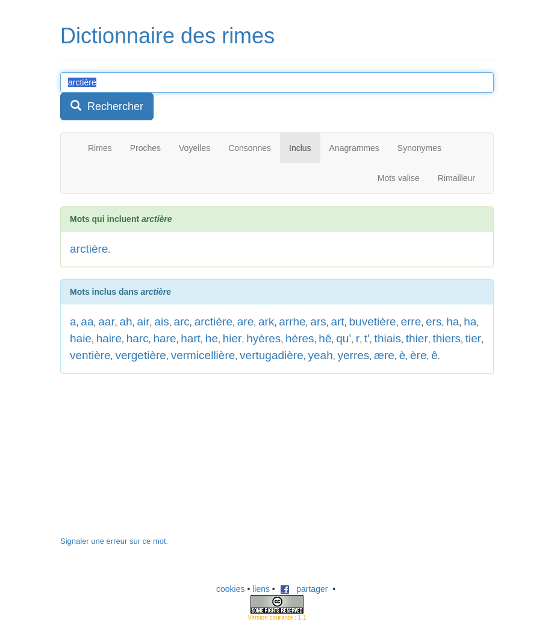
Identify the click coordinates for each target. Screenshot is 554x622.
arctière (89, 248)
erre (410, 321)
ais (161, 321)
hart (191, 338)
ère (418, 355)
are (245, 321)
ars (318, 321)
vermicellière (203, 355)
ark (266, 321)
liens (261, 589)
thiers (447, 338)
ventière (90, 355)
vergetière (140, 355)
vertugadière (271, 355)
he (211, 338)
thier (417, 338)
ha (452, 321)
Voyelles (194, 148)
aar (106, 321)
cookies (230, 589)
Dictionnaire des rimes (167, 35)
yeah (320, 355)
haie (81, 338)
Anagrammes (354, 148)
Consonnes (249, 148)
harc (137, 338)
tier (473, 338)
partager (304, 589)
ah (126, 321)
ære (384, 355)
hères (299, 338)
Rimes (100, 148)
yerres (353, 355)
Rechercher (106, 106)
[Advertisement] (150, 461)
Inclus (300, 148)
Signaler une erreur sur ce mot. (114, 541)
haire (109, 338)
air (143, 321)
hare (164, 338)
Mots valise (399, 178)
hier (232, 338)
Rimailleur (456, 178)
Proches (145, 148)
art (337, 321)
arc (181, 321)
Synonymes (419, 148)
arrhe (292, 321)
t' (367, 338)
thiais (388, 338)
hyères (263, 338)
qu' (343, 338)
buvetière (372, 321)
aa (87, 321)
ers (433, 321)
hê (325, 338)
